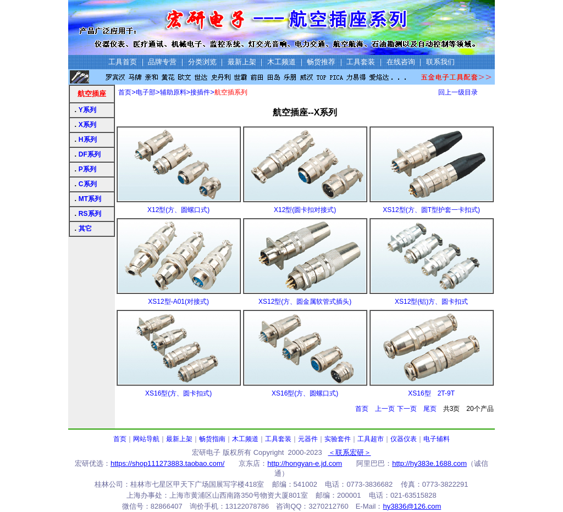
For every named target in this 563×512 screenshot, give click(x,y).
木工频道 (245, 439)
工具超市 (370, 439)
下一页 (407, 409)
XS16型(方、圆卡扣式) (178, 393)
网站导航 (146, 439)
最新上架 (179, 439)
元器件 (308, 439)
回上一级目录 (458, 92)
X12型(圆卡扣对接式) (305, 210)
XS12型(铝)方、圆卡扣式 (431, 301)
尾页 (430, 409)
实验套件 (337, 439)
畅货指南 (212, 439)
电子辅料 (436, 439)
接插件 (200, 92)
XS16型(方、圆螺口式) (305, 393)
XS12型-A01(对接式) (178, 301)
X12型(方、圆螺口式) (178, 210)
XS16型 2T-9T (431, 393)
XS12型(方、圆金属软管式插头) (304, 301)
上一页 (385, 409)
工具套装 (278, 439)
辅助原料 (173, 92)
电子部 (146, 92)
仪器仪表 (403, 439)
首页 (124, 92)
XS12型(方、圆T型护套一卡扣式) (431, 210)
